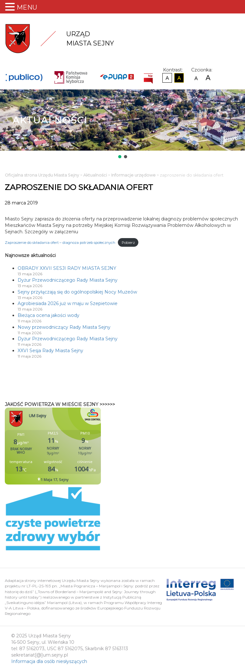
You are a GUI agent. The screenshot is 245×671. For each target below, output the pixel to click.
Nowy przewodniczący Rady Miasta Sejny (64, 327)
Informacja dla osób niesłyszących (49, 661)
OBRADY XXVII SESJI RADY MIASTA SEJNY (67, 268)
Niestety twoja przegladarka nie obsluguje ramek (69, 446)
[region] (122, 124)
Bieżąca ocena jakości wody (48, 315)
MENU (27, 7)
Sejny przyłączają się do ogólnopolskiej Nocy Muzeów (77, 292)
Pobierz (128, 242)
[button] (119, 156)
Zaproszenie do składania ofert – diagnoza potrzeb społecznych (60, 242)
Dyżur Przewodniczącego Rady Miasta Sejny (68, 280)
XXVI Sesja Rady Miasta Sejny (50, 350)
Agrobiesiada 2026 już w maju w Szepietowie (68, 303)
